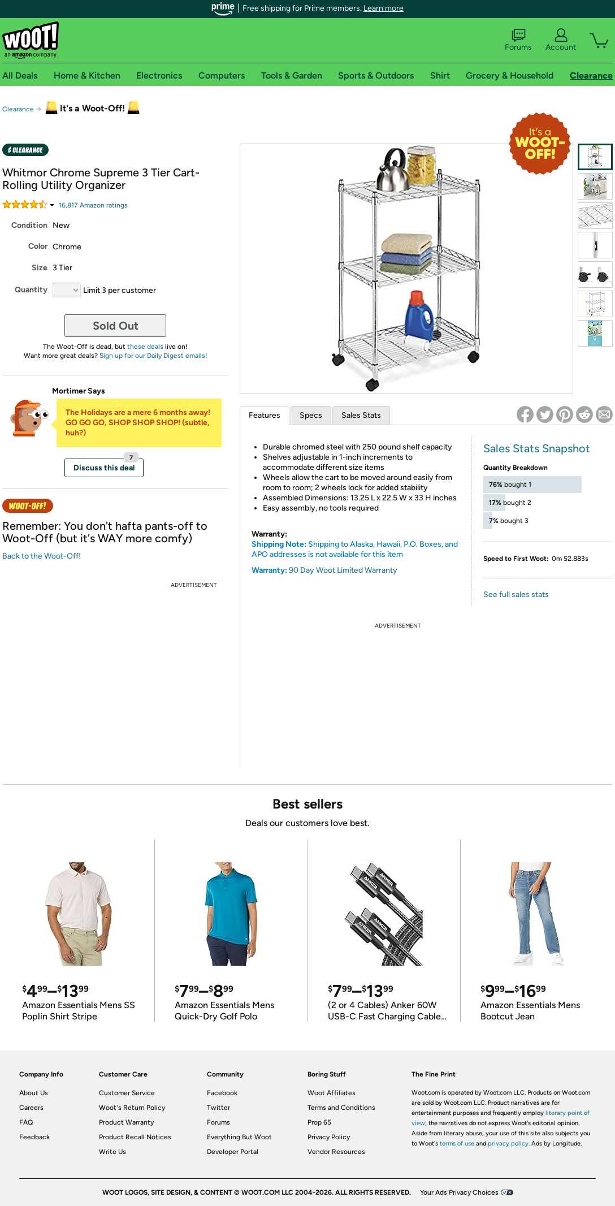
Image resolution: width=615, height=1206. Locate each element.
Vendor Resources (336, 1152)
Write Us (112, 1152)
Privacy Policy (329, 1137)
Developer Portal (232, 1152)
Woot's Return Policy (132, 1108)
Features (264, 415)
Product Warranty (126, 1122)
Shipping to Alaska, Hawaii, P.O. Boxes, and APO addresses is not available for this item (355, 549)
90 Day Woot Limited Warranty (343, 570)
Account (560, 40)
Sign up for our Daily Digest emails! (153, 356)
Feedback (34, 1137)
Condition (29, 225)
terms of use (457, 1143)
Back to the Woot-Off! (41, 556)
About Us (33, 1093)
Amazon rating (93, 205)
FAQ (26, 1122)
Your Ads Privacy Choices (459, 1192)
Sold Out (115, 325)
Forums (518, 40)
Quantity (31, 290)
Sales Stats (361, 415)
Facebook (222, 1093)
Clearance (18, 109)
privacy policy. (509, 1143)
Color (37, 246)
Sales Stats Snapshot (536, 448)
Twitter (218, 1108)
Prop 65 (319, 1122)
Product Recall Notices (135, 1137)
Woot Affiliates (332, 1093)
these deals (145, 347)
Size (39, 268)
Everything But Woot (239, 1137)
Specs (311, 415)
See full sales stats (516, 594)
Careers (31, 1108)
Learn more (383, 8)
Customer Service (127, 1093)
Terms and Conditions (341, 1108)
